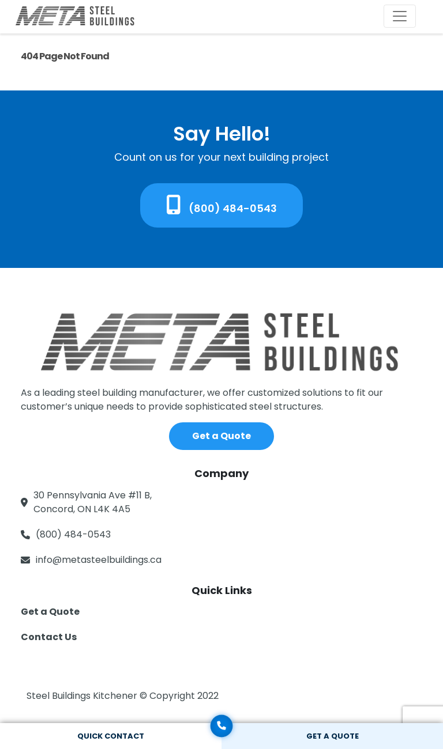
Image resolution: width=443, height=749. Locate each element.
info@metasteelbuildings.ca (99, 559)
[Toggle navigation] (400, 16)
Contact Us (49, 637)
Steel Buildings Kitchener (83, 695)
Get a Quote (221, 435)
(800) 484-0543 (221, 205)
